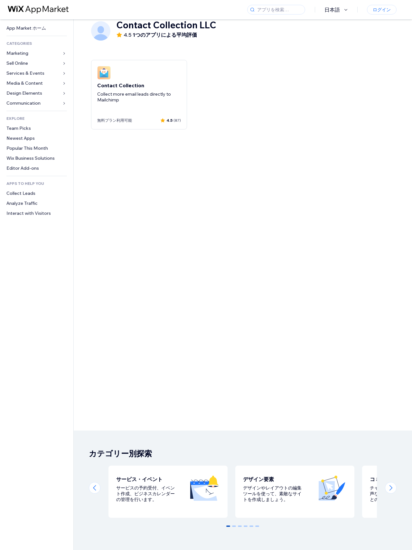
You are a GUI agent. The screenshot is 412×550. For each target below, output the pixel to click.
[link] (36, 28)
